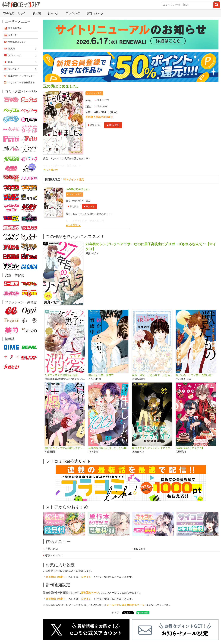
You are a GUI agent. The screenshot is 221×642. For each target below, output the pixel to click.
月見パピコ (103, 100)
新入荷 (37, 13)
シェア (115, 612)
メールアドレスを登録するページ (125, 605)
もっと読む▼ (50, 170)
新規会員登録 (15, 28)
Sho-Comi (102, 106)
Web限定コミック (14, 13)
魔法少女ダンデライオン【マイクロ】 (152, 448)
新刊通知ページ (90, 592)
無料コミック (95, 13)
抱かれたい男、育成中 (101, 375)
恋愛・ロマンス (54, 555)
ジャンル (53, 13)
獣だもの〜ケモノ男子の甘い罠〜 (195, 375)
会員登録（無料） (56, 577)
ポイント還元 (95, 93)
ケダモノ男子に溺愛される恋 (61, 375)
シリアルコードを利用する (21, 82)
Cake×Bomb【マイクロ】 (190, 448)
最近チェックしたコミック (21, 75)
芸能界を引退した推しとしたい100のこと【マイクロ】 (108, 448)
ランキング (73, 13)
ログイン (86, 577)
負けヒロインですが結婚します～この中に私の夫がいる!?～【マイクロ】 (65, 448)
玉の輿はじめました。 (78, 189)
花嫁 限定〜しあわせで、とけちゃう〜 (152, 375)
